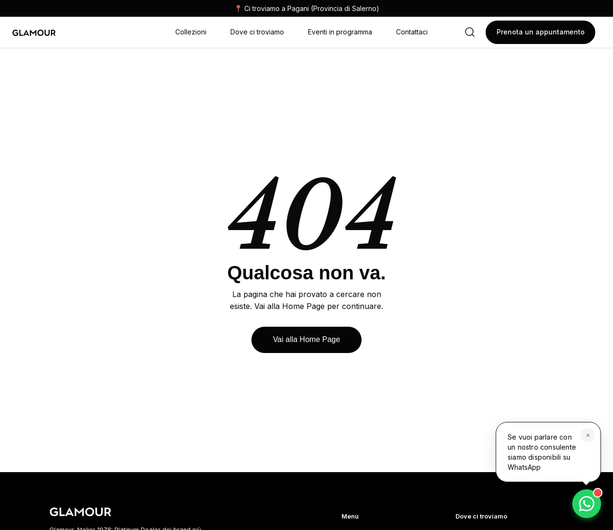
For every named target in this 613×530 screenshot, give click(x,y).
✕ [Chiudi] (588, 435)
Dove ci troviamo (257, 32)
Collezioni (190, 32)
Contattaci (412, 32)
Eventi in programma (340, 32)
